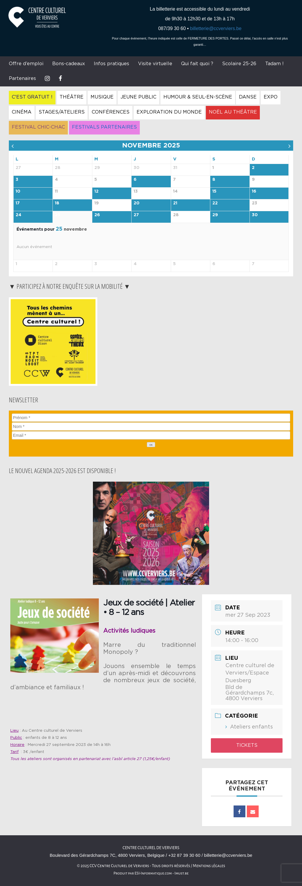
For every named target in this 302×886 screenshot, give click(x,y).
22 (215, 203)
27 (136, 215)
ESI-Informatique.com (153, 873)
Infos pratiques (111, 63)
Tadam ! (274, 63)
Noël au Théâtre (233, 112)
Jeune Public (138, 97)
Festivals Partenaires (104, 127)
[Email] (151, 435)
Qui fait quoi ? (197, 63)
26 (97, 215)
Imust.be (182, 873)
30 (255, 215)
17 (18, 203)
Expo (271, 97)
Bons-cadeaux (68, 63)
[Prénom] (151, 418)
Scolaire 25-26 (239, 63)
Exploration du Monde (169, 112)
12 (96, 191)
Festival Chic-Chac (38, 127)
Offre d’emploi (26, 63)
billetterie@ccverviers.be (216, 28)
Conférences (110, 112)
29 (215, 215)
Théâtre (71, 97)
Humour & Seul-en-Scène (197, 97)
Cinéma (22, 112)
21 (175, 203)
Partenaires (22, 78)
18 (57, 203)
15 (214, 191)
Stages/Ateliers (62, 112)
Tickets (246, 745)
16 (254, 191)
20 (136, 203)
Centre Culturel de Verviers (151, 848)
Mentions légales (209, 866)
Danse (248, 97)
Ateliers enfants (251, 727)
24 (18, 215)
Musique (102, 97)
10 (18, 191)
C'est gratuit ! (32, 97)
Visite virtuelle (155, 63)
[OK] (151, 444)
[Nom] (151, 426)
